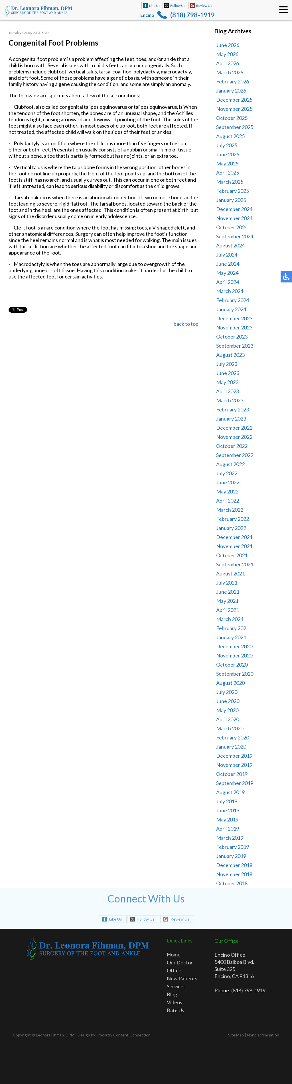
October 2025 (232, 118)
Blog (172, 994)
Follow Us (177, 5)
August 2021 (230, 573)
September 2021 (234, 564)
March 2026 (229, 72)
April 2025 (227, 172)
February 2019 (232, 847)
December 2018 (234, 865)
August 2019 (230, 792)
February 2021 (232, 628)
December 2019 (234, 756)
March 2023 (229, 400)
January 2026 (231, 90)
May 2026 (227, 54)
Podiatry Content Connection (124, 1034)
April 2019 (227, 828)
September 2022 (234, 455)
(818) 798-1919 (192, 15)
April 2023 (227, 391)
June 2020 (227, 701)
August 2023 (230, 355)
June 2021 (227, 592)
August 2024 (230, 245)
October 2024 (232, 227)
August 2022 (230, 464)
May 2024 (227, 273)
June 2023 (227, 373)
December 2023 (234, 318)
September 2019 (234, 783)
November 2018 (234, 874)
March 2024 (229, 291)
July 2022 (226, 473)
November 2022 (234, 437)
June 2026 (227, 45)
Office (174, 970)
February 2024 (232, 300)
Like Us (154, 5)
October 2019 (232, 774)
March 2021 (229, 619)
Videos (174, 1002)
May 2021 (227, 601)
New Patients (182, 978)
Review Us (204, 5)
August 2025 (230, 136)
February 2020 (232, 737)
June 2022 (227, 482)
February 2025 (232, 191)
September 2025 (234, 127)
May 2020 (227, 710)
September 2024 (234, 236)
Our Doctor (180, 962)
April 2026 (227, 63)
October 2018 (232, 883)
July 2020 (226, 692)
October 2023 (232, 336)
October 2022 (232, 446)
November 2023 (234, 327)
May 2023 (227, 382)
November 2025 (234, 109)
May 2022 (227, 491)
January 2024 (231, 309)
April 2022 (227, 500)
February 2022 (232, 519)
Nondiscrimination (263, 1034)
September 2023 (234, 346)
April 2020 (227, 719)
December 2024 (234, 209)
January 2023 (231, 418)
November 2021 (234, 546)
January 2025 (231, 200)
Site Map (236, 1034)
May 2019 (227, 819)
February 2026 (232, 81)
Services (176, 986)
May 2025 (227, 163)
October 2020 (232, 664)
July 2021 (226, 582)
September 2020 (234, 674)
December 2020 (234, 646)
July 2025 (226, 145)
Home (174, 954)
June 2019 (227, 810)
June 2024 (227, 264)
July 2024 (226, 254)
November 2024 (234, 218)
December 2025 (234, 100)
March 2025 (229, 182)
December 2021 (234, 537)
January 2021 (231, 637)
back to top (186, 324)
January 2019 (231, 856)
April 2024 (227, 282)
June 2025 (227, 154)
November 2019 (234, 765)
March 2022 (229, 510)
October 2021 (232, 555)
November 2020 (234, 655)
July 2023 (226, 364)
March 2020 (229, 728)
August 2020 (230, 683)
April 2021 (227, 610)
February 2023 (232, 409)
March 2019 (229, 838)
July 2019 (226, 801)
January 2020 (231, 746)
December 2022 (234, 428)
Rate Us (175, 1010)
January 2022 (231, 528)
